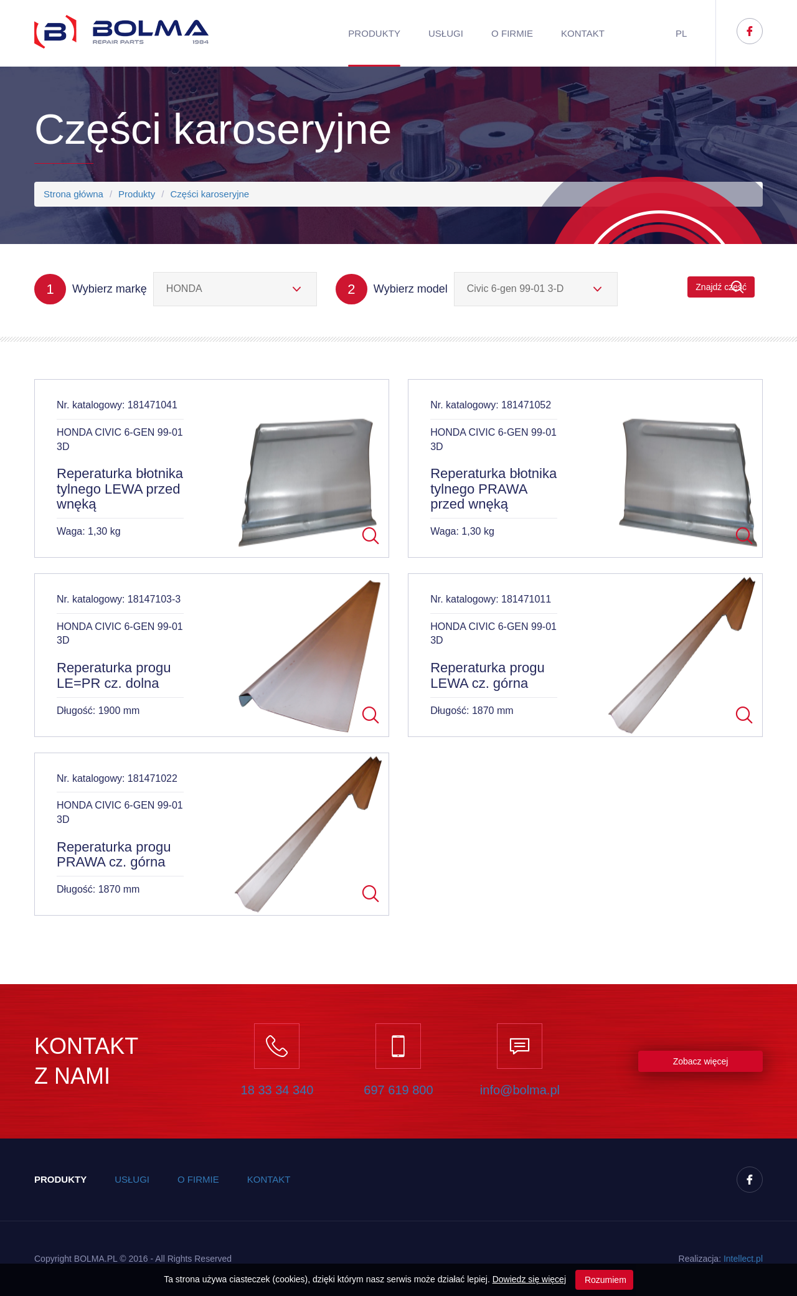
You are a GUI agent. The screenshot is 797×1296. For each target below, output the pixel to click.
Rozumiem (604, 1280)
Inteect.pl (743, 1259)
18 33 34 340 (277, 1090)
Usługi (445, 33)
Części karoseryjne (209, 194)
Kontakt (583, 33)
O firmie (512, 33)
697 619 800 (398, 1090)
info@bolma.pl (520, 1090)
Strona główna (73, 194)
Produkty (374, 33)
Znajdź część (721, 287)
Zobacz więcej (701, 1061)
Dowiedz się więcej (529, 1279)
